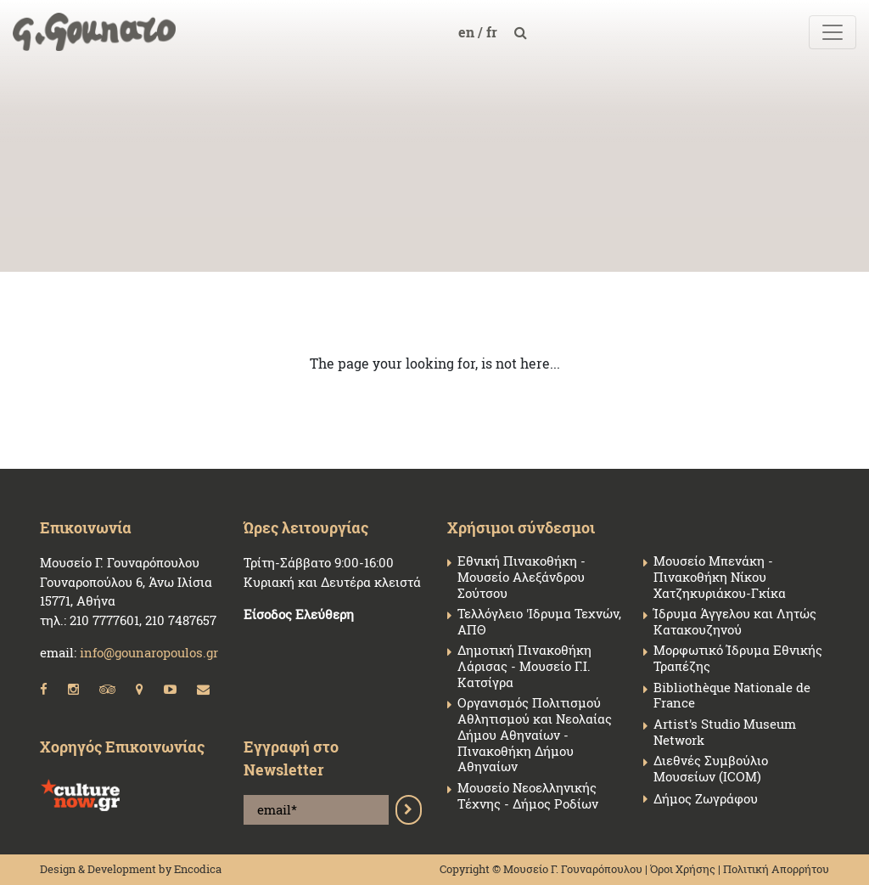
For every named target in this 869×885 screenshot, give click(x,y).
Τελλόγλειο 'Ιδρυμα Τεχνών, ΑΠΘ (539, 622)
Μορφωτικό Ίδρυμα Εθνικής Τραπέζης (737, 658)
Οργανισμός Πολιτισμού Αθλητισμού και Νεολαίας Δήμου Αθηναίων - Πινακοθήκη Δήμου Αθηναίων (534, 735)
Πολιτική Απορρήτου (776, 869)
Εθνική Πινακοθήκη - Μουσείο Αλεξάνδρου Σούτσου (521, 576)
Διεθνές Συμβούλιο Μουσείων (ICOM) (710, 769)
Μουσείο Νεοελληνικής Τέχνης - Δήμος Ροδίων (527, 796)
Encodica (197, 869)
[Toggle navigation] (832, 32)
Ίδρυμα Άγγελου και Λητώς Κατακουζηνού (734, 622)
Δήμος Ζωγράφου (705, 799)
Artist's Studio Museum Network (724, 732)
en (468, 32)
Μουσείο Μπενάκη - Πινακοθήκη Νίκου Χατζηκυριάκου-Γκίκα (719, 576)
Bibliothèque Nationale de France (731, 695)
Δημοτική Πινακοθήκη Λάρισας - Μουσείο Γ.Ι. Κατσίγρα (524, 666)
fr (493, 32)
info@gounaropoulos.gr (149, 652)
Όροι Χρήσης (682, 869)
